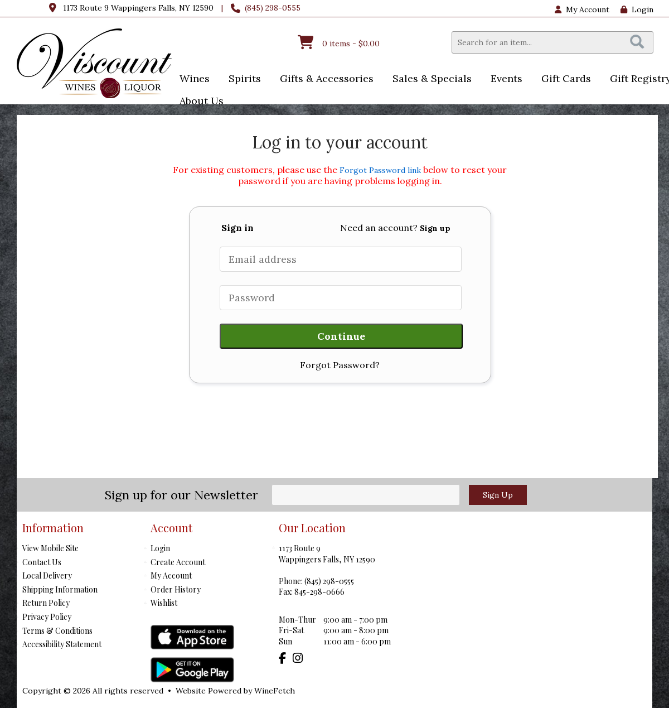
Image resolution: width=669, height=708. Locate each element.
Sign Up (498, 495)
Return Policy (46, 603)
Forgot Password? (340, 364)
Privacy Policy (46, 616)
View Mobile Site (50, 548)
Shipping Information (60, 589)
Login (636, 9)
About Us (198, 101)
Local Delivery (47, 575)
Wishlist (164, 603)
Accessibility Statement (61, 644)
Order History (176, 589)
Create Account (178, 562)
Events (503, 79)
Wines (191, 79)
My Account (171, 575)
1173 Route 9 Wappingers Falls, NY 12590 (138, 8)
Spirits (241, 79)
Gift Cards (566, 78)
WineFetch (274, 691)
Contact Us (41, 562)
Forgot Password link (380, 170)
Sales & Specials (428, 79)
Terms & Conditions (57, 630)
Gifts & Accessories (323, 79)
